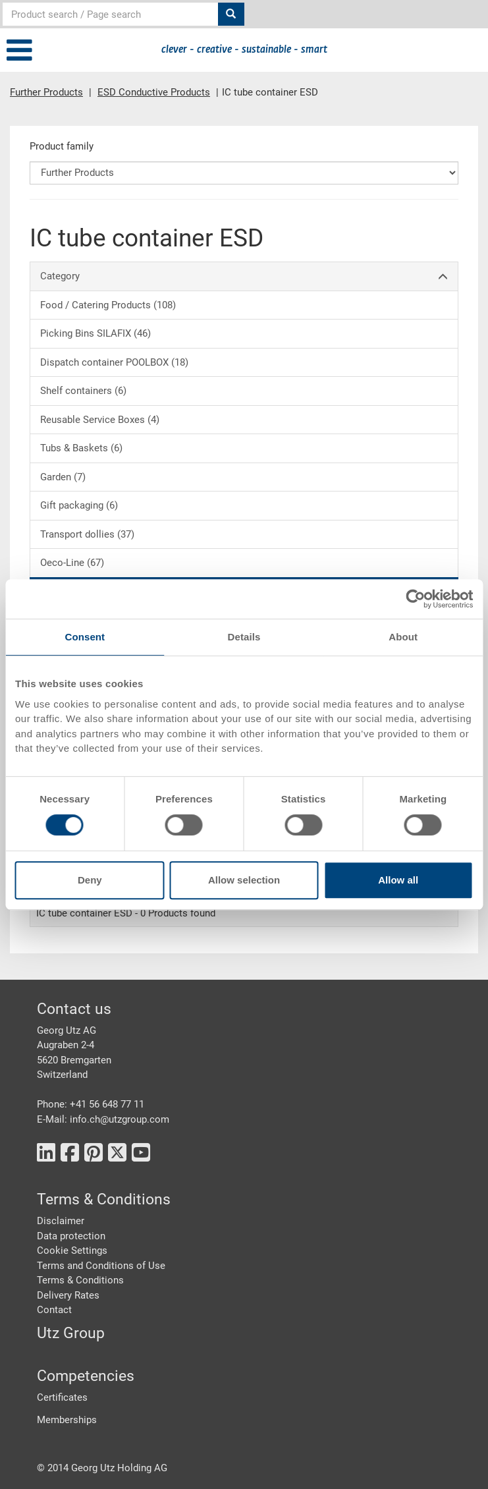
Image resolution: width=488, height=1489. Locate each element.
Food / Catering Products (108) (108, 305)
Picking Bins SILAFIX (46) (95, 333)
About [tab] (403, 636)
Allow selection (244, 879)
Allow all (398, 879)
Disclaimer (60, 1221)
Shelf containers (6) (83, 391)
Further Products (46, 92)
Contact (54, 1310)
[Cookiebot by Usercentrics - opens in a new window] (415, 599)
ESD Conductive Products (153, 92)
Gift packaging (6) (79, 505)
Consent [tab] (85, 636)
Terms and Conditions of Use (101, 1266)
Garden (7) (63, 477)
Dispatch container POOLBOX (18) (114, 362)
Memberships (67, 1420)
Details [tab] (244, 636)
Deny (90, 879)
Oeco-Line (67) (72, 563)
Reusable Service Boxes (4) (99, 420)
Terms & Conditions (80, 1280)
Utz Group (71, 1333)
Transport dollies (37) (87, 534)
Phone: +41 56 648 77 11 (90, 1104)
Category (244, 276)
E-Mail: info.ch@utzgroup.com (103, 1119)
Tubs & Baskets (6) (81, 448)
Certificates (62, 1397)
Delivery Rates (68, 1295)
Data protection (71, 1236)
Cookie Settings (72, 1250)
